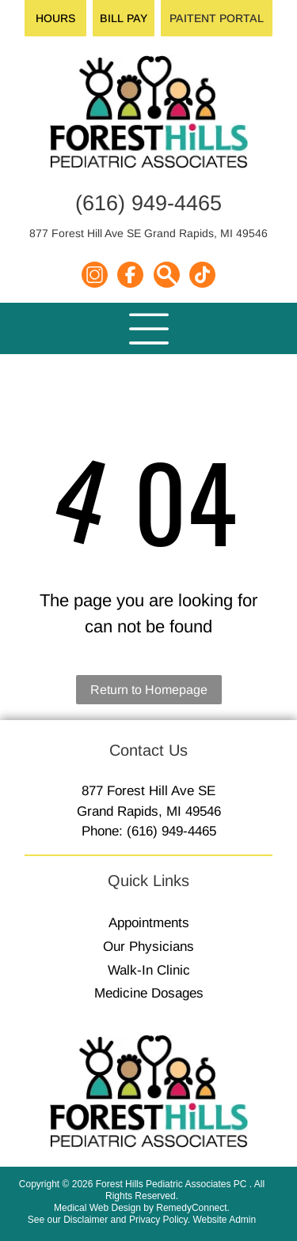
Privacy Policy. (159, 1219)
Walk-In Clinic (149, 970)
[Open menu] (149, 329)
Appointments (149, 922)
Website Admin (224, 1219)
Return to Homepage (149, 689)
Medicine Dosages (149, 993)
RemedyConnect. (193, 1207)
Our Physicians (148, 946)
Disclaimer (85, 1219)
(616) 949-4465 (148, 203)
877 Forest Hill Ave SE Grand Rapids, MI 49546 (148, 233)
